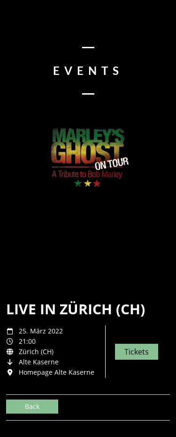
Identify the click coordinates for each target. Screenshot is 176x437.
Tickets (136, 352)
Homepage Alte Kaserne (56, 372)
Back (32, 406)
